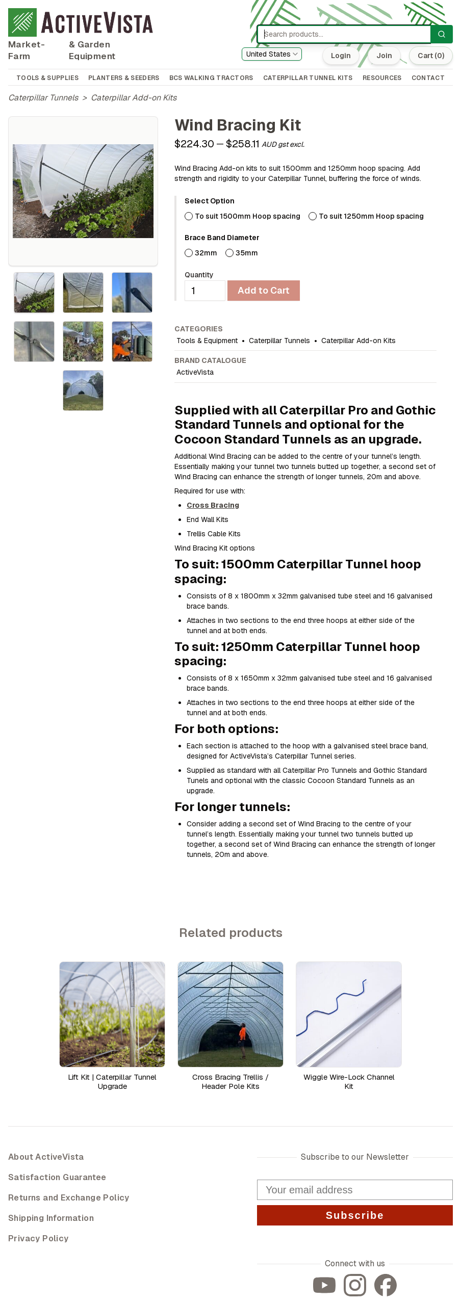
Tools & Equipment (207, 340)
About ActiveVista (46, 1157)
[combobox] (272, 54)
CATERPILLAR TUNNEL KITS (308, 78)
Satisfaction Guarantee (57, 1177)
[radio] (189, 216)
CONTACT (428, 78)
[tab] (34, 292)
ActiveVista (195, 372)
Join (383, 55)
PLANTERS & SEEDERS (123, 78)
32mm (206, 252)
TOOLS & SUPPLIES (47, 78)
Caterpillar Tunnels (43, 97)
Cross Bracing (213, 505)
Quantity (199, 274)
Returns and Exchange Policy (69, 1197)
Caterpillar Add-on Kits (133, 97)
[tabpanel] (83, 191)
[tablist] (83, 341)
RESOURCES (382, 78)
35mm (247, 252)
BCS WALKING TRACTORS (211, 78)
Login (340, 55)
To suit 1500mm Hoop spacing (247, 216)
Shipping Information (51, 1218)
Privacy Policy (38, 1238)
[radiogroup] (311, 216)
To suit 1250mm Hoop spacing (371, 216)
